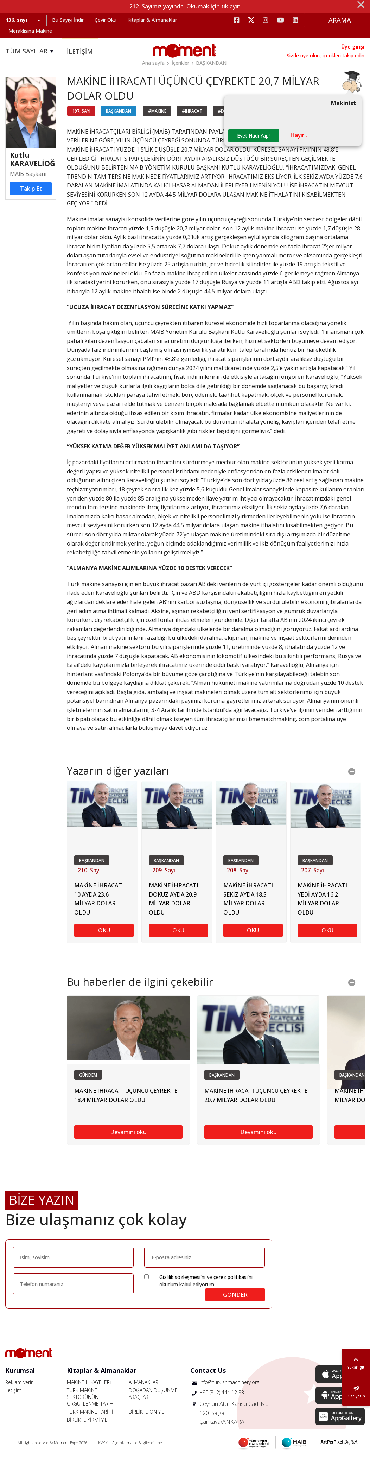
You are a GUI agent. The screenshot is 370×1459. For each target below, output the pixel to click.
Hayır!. (298, 135)
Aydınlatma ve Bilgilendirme (137, 1442)
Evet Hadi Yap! (253, 136)
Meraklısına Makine (30, 30)
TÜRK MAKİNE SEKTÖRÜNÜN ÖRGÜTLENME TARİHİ (91, 1397)
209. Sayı (163, 870)
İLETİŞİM (80, 51)
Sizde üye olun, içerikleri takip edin (325, 55)
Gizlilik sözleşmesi (179, 1277)
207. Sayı (312, 870)
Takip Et (31, 189)
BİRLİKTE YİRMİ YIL (87, 1419)
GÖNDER (235, 1295)
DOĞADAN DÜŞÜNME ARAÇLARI (153, 1393)
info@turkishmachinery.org (229, 1382)
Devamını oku (128, 1132)
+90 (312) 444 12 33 (221, 1392)
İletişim (13, 1390)
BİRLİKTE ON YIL (146, 1411)
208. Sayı (238, 870)
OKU (104, 931)
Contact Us (208, 1370)
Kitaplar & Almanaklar (152, 20)
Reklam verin (19, 1382)
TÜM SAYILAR (31, 51)
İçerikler (180, 62)
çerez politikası (230, 1277)
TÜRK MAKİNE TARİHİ (90, 1411)
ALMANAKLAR (143, 1382)
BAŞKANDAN (211, 62)
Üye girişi (352, 46)
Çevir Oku (105, 20)
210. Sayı (89, 870)
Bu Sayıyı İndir (68, 20)
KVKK (103, 1442)
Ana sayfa (153, 62)
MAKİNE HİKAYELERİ (89, 1382)
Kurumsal (20, 1370)
